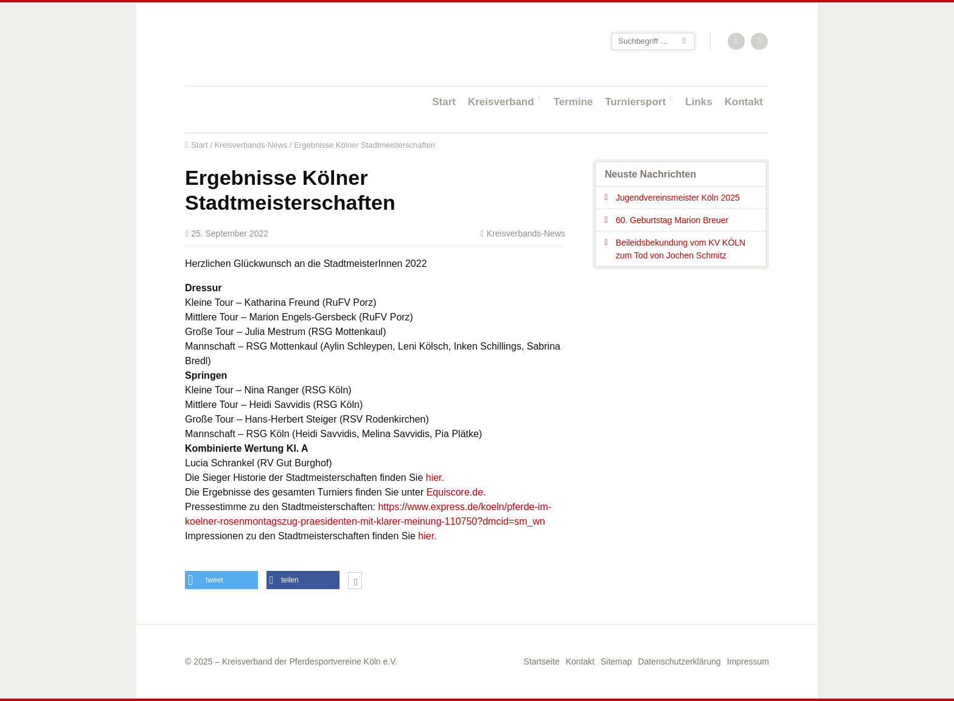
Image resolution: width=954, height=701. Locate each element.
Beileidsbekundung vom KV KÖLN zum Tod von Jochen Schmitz (680, 249)
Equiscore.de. (456, 492)
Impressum (748, 661)
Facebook (760, 42)
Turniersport (635, 102)
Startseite (264, 43)
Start (444, 102)
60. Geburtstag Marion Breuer (672, 220)
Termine (573, 102)
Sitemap (616, 661)
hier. (435, 477)
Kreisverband (501, 102)
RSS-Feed (737, 42)
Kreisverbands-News (250, 145)
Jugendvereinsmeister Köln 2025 (678, 197)
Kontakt (744, 102)
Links (698, 102)
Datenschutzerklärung (679, 661)
